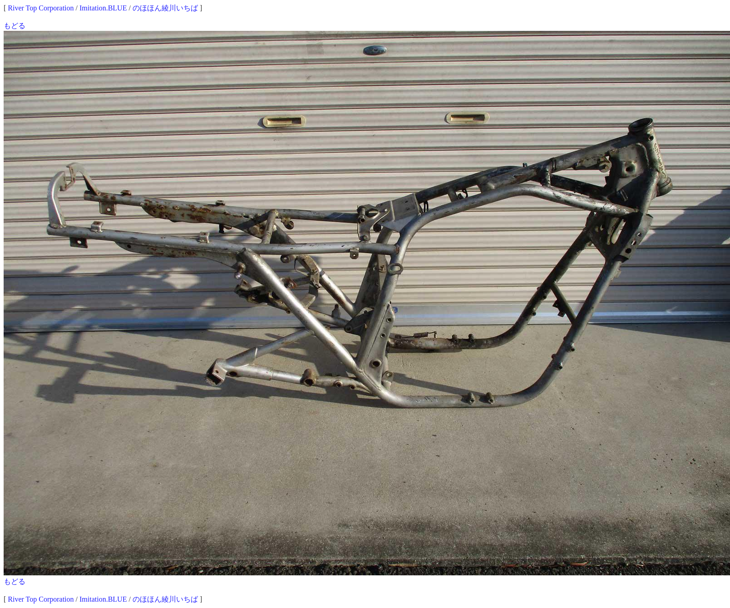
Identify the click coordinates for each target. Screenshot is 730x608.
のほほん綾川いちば (165, 8)
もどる (14, 25)
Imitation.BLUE (103, 8)
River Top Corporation (41, 8)
